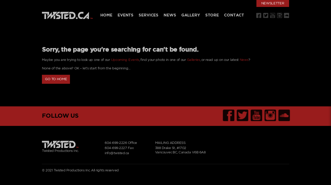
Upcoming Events (125, 60)
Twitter (265, 15)
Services (148, 15)
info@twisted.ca (117, 153)
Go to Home (56, 79)
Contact (234, 15)
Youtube (272, 15)
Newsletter (272, 3)
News (170, 15)
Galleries (193, 60)
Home (106, 15)
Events (125, 15)
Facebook (258, 15)
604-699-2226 (116, 143)
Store (212, 15)
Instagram (279, 15)
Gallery (190, 15)
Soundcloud (286, 15)
